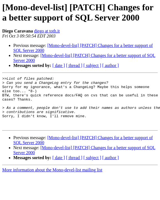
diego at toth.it (47, 31)
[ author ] (110, 65)
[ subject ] (92, 65)
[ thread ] (74, 65)
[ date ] (58, 65)
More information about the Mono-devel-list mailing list (52, 180)
